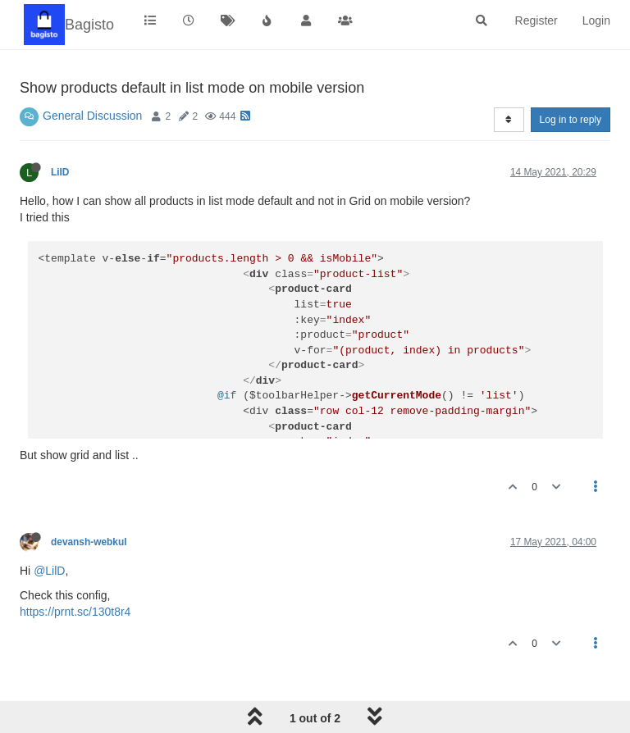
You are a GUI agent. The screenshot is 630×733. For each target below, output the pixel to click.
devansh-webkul (89, 542)
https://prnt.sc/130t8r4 (75, 611)
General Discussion (92, 115)
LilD (60, 172)
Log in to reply (570, 119)
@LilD (49, 570)
